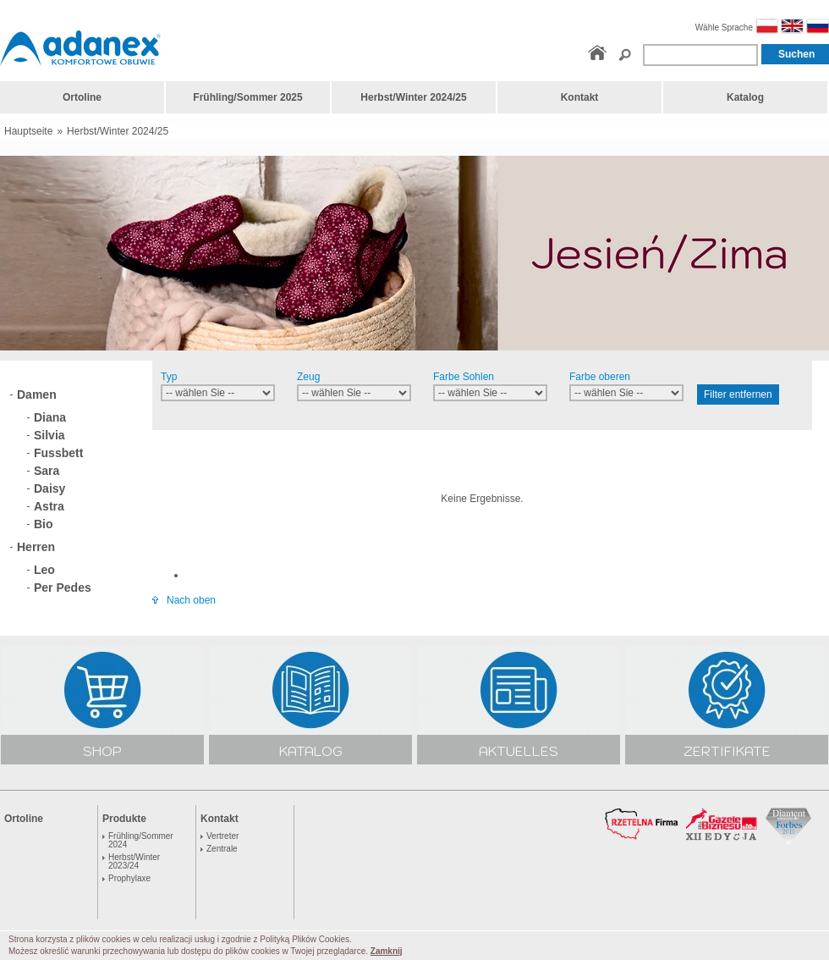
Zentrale (222, 849)
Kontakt (219, 819)
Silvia (49, 435)
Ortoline (23, 819)
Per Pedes (62, 587)
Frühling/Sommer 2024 (140, 840)
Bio (43, 524)
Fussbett (58, 453)
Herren (36, 547)
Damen (37, 394)
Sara (46, 470)
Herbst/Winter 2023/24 (134, 861)
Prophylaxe (129, 878)
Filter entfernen (738, 394)
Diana (50, 417)
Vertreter (222, 836)
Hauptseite (28, 131)
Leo (44, 570)
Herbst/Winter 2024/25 (117, 131)
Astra (49, 506)
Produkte (124, 819)
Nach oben (184, 600)
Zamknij (387, 951)
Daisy (49, 488)
